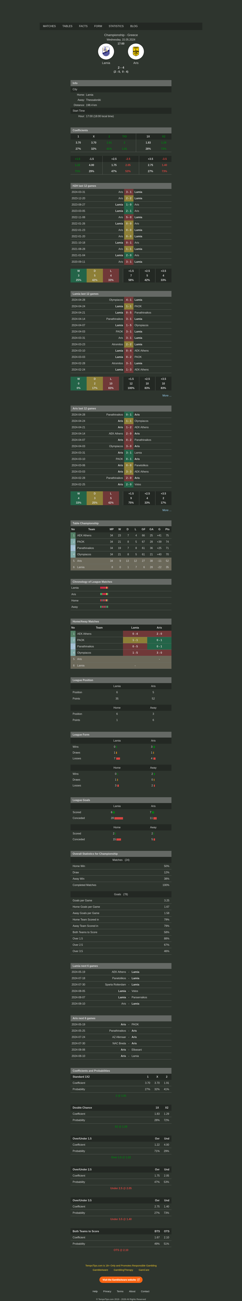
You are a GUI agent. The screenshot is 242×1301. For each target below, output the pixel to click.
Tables (67, 26)
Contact (145, 1291)
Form (98, 26)
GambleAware (100, 1270)
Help (95, 1291)
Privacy (107, 1291)
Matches (49, 26)
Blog (134, 26)
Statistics (116, 26)
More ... (166, 395)
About (132, 1291)
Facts (83, 26)
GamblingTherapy (123, 1270)
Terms (120, 1291)
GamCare (144, 1270)
